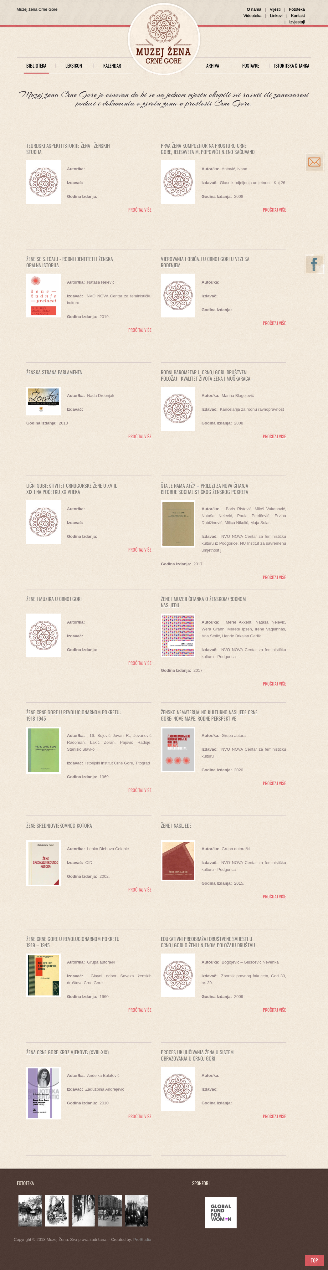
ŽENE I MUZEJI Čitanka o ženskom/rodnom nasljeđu (203, 602)
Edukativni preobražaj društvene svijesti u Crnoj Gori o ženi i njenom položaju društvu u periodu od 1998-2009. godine (208, 945)
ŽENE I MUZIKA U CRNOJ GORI (54, 599)
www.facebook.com (316, 269)
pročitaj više (138, 210)
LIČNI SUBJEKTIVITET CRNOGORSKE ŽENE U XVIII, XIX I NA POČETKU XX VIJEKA (71, 489)
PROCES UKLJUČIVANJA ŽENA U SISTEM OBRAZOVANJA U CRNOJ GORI (197, 1055)
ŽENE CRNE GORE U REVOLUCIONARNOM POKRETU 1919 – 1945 (73, 942)
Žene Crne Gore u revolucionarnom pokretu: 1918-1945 (73, 715)
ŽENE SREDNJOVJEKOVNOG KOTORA (59, 825)
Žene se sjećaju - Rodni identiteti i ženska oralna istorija (69, 262)
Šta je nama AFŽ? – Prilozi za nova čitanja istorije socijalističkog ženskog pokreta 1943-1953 (204, 492)
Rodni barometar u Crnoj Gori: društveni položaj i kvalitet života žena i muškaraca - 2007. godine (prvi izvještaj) (207, 378)
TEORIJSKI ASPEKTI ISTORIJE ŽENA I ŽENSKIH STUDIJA (68, 149)
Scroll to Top (314, 1260)
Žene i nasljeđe (176, 825)
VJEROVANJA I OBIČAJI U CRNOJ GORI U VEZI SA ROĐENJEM (205, 262)
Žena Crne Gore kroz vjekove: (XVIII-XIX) (67, 1052)
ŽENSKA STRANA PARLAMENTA (54, 372)
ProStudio (142, 1239)
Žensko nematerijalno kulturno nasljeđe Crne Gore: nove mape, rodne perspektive (209, 715)
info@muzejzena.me (316, 168)
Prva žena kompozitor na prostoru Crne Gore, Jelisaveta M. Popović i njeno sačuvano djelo (208, 152)
